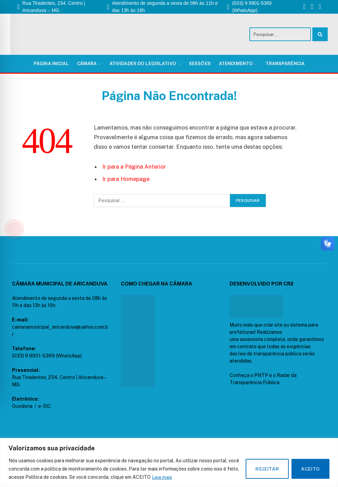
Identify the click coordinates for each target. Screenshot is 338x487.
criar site (273, 325)
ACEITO (310, 469)
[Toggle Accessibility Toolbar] (14, 229)
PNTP (261, 375)
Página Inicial (51, 63)
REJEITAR (266, 469)
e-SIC (44, 406)
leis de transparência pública (269, 353)
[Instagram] (312, 7)
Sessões (200, 63)
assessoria (251, 339)
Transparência (284, 63)
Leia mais (162, 477)
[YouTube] (319, 7)
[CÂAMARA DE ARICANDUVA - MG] (138, 341)
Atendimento (236, 63)
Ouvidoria (22, 406)
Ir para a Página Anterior (134, 166)
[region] (169, 462)
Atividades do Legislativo (142, 63)
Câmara (87, 63)
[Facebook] (304, 7)
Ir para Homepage (126, 178)
